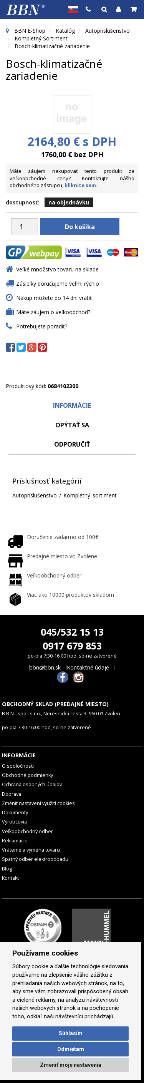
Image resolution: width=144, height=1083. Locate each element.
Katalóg (65, 30)
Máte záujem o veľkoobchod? (53, 312)
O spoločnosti (18, 766)
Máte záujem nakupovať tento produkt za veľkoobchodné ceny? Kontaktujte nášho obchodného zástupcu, (72, 178)
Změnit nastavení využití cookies (38, 803)
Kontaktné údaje (88, 667)
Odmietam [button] (70, 1049)
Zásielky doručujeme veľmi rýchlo (57, 283)
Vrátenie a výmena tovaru (31, 850)
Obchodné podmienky (27, 775)
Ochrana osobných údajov (32, 784)
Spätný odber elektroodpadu (35, 859)
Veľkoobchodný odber (27, 831)
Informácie (72, 405)
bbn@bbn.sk (45, 667)
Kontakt (10, 878)
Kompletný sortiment (41, 38)
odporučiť (72, 444)
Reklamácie (15, 840)
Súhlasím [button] (71, 1033)
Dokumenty (15, 812)
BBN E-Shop (29, 30)
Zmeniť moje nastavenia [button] (70, 1065)
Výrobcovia (14, 822)
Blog (7, 868)
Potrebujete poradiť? (41, 326)
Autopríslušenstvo (107, 30)
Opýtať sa (72, 425)
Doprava (11, 794)
